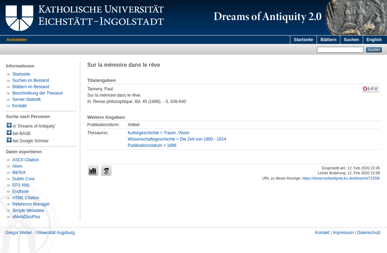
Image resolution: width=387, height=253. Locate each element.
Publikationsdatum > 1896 (152, 145)
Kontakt (19, 105)
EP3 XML (21, 185)
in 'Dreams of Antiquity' (31, 126)
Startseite (303, 39)
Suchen (351, 39)
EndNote (20, 191)
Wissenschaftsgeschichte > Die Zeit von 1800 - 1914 (177, 139)
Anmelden (16, 39)
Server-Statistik (26, 99)
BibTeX (19, 172)
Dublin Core (23, 178)
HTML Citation (25, 197)
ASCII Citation (25, 159)
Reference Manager (31, 204)
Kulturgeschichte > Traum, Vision (159, 132)
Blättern (328, 39)
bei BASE (19, 133)
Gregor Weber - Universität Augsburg (40, 232)
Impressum (343, 232)
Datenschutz (369, 232)
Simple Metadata (28, 210)
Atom (17, 166)
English (374, 39)
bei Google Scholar (28, 140)
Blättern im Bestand (30, 86)
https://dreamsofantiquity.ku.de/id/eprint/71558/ (341, 178)
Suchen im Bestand (30, 80)
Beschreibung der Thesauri (37, 93)
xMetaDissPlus (26, 216)
